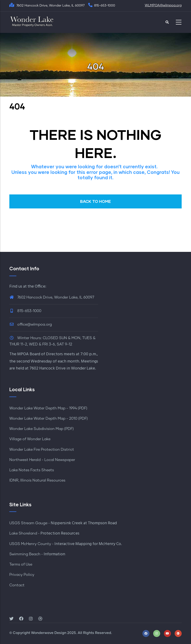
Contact (17, 585)
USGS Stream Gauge (28, 523)
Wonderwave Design (48, 633)
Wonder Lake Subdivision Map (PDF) (41, 429)
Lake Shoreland (23, 533)
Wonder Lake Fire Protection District (41, 449)
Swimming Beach (24, 554)
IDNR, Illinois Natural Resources (37, 480)
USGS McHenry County (30, 544)
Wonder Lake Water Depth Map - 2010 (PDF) (48, 418)
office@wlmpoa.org (30, 324)
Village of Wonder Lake (29, 439)
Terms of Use (20, 564)
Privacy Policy (21, 575)
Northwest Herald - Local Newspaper (42, 460)
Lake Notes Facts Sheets (31, 470)
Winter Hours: (29, 338)
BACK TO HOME (95, 201)
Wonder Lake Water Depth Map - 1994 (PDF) (48, 408)
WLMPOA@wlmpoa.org (163, 5)
